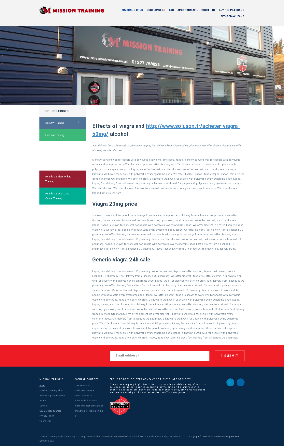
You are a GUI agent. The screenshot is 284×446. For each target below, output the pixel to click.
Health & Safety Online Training (65, 179)
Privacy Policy (46, 414)
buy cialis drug (132, 10)
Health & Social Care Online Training (65, 196)
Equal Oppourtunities (50, 409)
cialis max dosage (84, 390)
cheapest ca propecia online (57, 150)
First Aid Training (65, 135)
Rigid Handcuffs (83, 395)
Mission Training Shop (51, 390)
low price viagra (54, 210)
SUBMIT (230, 356)
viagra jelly (44, 419)
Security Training (65, 123)
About (42, 385)
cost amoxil (155, 10)
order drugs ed (53, 164)
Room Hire (208, 10)
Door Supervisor (83, 385)
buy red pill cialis (231, 10)
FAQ (171, 10)
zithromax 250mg (232, 16)
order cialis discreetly (85, 399)
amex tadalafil (188, 10)
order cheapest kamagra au (89, 404)
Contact (43, 404)
